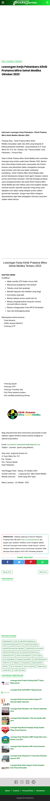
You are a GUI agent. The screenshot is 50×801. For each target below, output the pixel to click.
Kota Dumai (37, 656)
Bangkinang (7, 641)
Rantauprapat (37, 663)
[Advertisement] (25, 33)
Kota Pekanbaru (9, 659)
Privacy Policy (27, 791)
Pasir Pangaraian (40, 659)
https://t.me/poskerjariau (30, 540)
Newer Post (7, 572)
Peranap (16, 663)
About (7, 791)
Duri (15, 641)
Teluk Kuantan (29, 666)
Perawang (26, 663)
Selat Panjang (15, 666)
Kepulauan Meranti (23, 656)
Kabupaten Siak (8, 656)
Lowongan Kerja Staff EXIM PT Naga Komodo (26, 690)
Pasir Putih (7, 663)
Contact (16, 791)
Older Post (43, 572)
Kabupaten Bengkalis (27, 641)
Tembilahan (41, 666)
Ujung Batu (7, 670)
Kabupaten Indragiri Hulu (12, 645)
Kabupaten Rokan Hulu (30, 652)
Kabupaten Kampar (31, 645)
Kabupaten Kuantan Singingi (13, 648)
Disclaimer (40, 791)
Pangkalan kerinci (24, 659)
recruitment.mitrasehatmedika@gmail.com (23, 444)
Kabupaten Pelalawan (34, 648)
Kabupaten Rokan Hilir (11, 652)
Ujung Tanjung (19, 670)
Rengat (5, 666)
